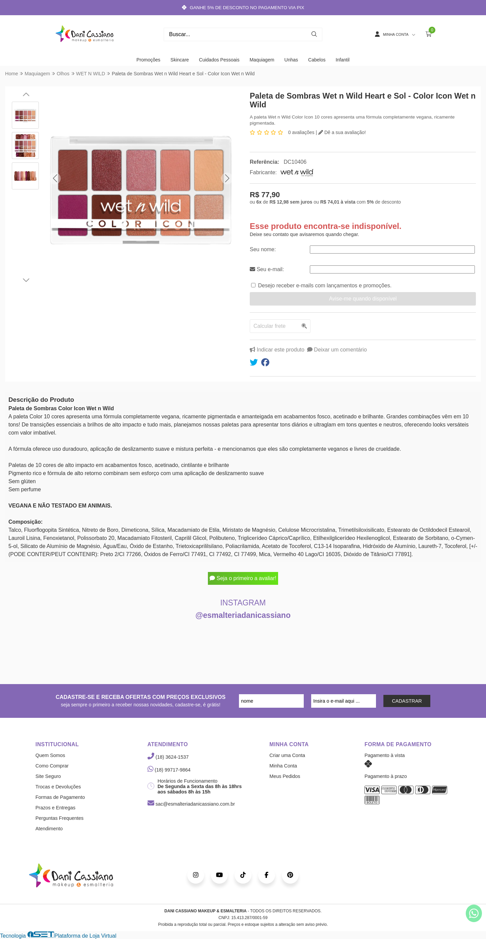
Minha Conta (283, 765)
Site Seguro (48, 776)
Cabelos (316, 59)
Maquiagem (261, 59)
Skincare (179, 59)
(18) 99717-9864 (169, 770)
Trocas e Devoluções (58, 786)
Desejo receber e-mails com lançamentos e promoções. (325, 285)
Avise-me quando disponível (363, 299)
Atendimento (49, 828)
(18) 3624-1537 (168, 757)
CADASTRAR (407, 701)
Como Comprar (52, 765)
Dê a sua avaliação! (342, 132)
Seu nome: (263, 249)
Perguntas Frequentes (59, 818)
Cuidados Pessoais (219, 59)
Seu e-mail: (267, 269)
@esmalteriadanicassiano (243, 615)
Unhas (291, 59)
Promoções (148, 59)
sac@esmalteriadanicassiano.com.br (191, 804)
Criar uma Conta (287, 755)
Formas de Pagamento (60, 797)
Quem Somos (50, 755)
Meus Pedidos (284, 776)
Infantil (342, 59)
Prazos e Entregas (55, 807)
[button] (55, 178)
